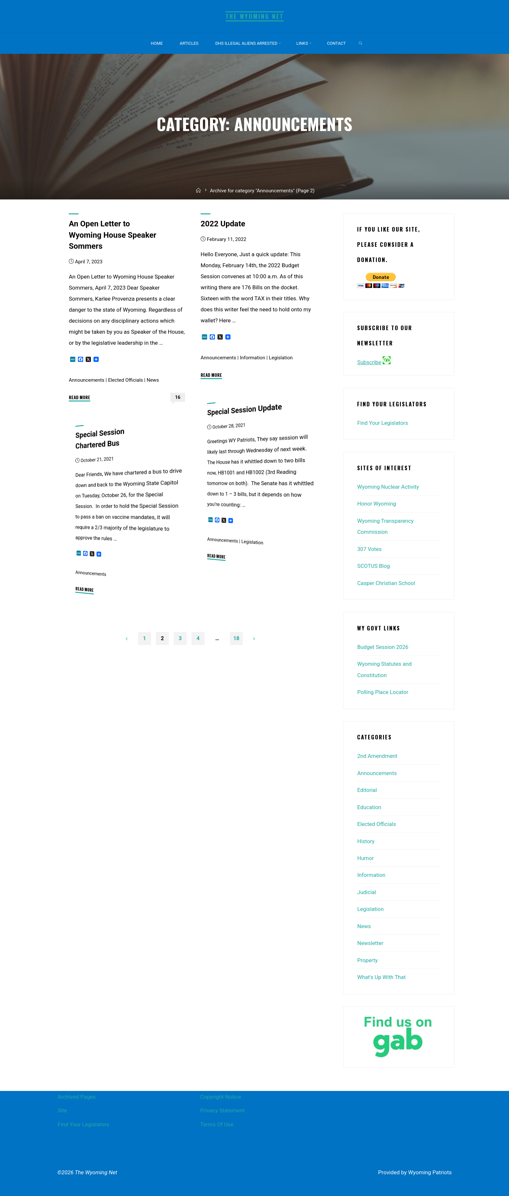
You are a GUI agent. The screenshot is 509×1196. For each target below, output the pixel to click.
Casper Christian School (386, 582)
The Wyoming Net (254, 16)
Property (367, 956)
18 (238, 639)
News (154, 380)
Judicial (366, 889)
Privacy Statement (222, 1106)
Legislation (282, 357)
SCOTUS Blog (373, 565)
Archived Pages (77, 1092)
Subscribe (369, 362)
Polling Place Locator (383, 690)
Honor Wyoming (377, 503)
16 (177, 397)
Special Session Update (245, 409)
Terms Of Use (216, 1120)
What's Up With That (381, 973)
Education (369, 805)
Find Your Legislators (383, 423)
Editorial (367, 788)
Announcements (87, 380)
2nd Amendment (377, 754)
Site (62, 1106)
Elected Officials (126, 380)
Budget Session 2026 (383, 645)
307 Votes (369, 548)
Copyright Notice (220, 1092)
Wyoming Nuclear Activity (388, 486)
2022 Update (223, 223)
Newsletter (370, 940)
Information (253, 357)
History (366, 838)
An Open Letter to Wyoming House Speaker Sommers (114, 235)
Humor (365, 855)
